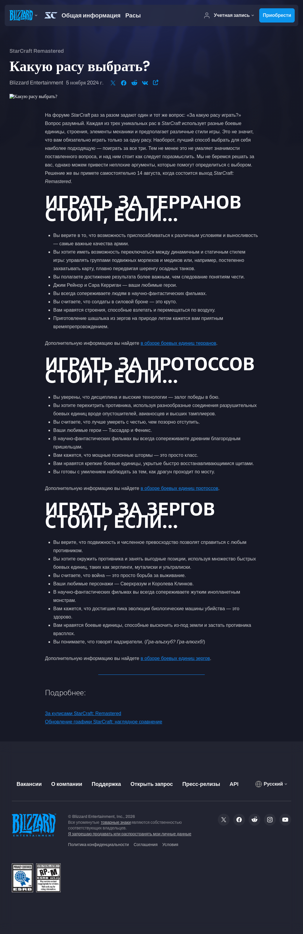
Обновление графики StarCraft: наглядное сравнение (103, 721)
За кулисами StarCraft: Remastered (83, 713)
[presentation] (22, 15)
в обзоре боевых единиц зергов (175, 658)
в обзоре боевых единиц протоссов (179, 488)
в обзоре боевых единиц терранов (178, 343)
